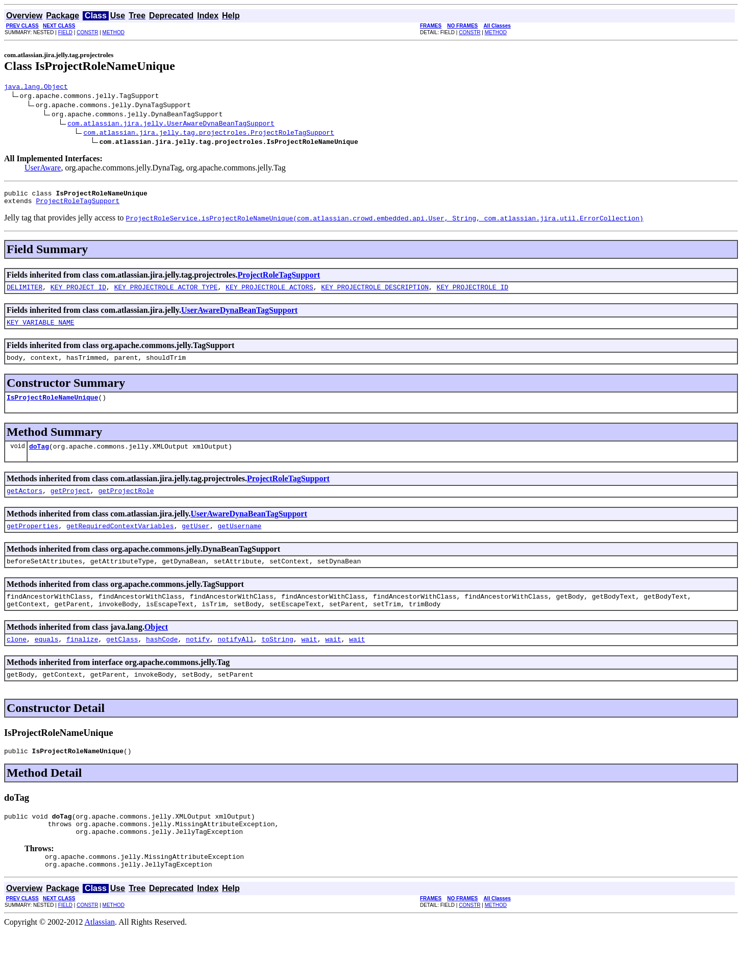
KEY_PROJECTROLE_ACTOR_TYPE (166, 293)
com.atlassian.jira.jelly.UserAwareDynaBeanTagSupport (171, 124)
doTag (39, 458)
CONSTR (87, 32)
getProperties (32, 541)
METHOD (114, 32)
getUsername (239, 541)
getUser (196, 541)
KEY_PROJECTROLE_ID (472, 293)
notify (198, 660)
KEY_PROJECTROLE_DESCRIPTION (375, 293)
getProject (70, 504)
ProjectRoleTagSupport (77, 205)
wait (309, 660)
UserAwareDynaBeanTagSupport (239, 316)
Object (156, 647)
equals (47, 660)
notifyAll (236, 660)
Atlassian (100, 954)
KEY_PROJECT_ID (78, 293)
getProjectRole (126, 504)
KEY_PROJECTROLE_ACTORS (269, 293)
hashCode (162, 660)
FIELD (65, 32)
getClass (122, 660)
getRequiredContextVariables (120, 541)
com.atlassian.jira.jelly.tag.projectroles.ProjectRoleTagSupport (208, 133)
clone (17, 660)
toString (277, 660)
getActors (24, 504)
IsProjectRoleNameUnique (52, 407)
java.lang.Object (36, 87)
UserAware (42, 169)
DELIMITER (24, 293)
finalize (82, 660)
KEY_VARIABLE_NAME (41, 329)
